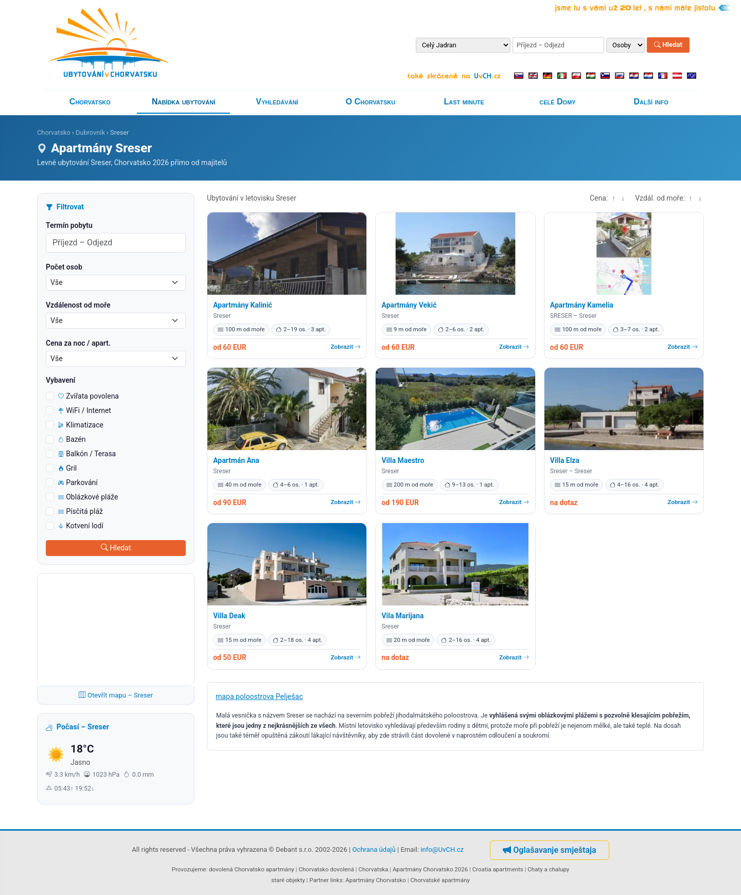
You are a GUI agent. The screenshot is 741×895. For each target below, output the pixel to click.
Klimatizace (80, 425)
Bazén (72, 439)
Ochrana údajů (374, 849)
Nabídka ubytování (183, 101)
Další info (651, 101)
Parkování (78, 482)
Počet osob (64, 267)
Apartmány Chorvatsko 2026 (430, 869)
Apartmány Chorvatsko (375, 880)
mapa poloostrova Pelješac (259, 696)
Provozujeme (189, 869)
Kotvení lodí (80, 526)
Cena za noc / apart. (78, 343)
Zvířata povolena (88, 396)
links (336, 880)
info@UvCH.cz (442, 849)
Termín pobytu (69, 225)
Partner (319, 880)
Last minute (464, 101)
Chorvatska (373, 869)
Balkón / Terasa (87, 454)
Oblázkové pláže (88, 497)
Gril (67, 468)
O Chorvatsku (370, 101)
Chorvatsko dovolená (326, 869)
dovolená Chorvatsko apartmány (251, 869)
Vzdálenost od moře (78, 305)
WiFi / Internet (84, 410)
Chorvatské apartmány (440, 880)
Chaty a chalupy (548, 869)
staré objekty (288, 880)
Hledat (668, 45)
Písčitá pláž (80, 511)
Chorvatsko (90, 101)
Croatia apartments (497, 869)
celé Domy (557, 101)
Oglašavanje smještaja (549, 850)
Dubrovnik (90, 132)
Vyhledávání (277, 101)
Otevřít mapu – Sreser (116, 695)
